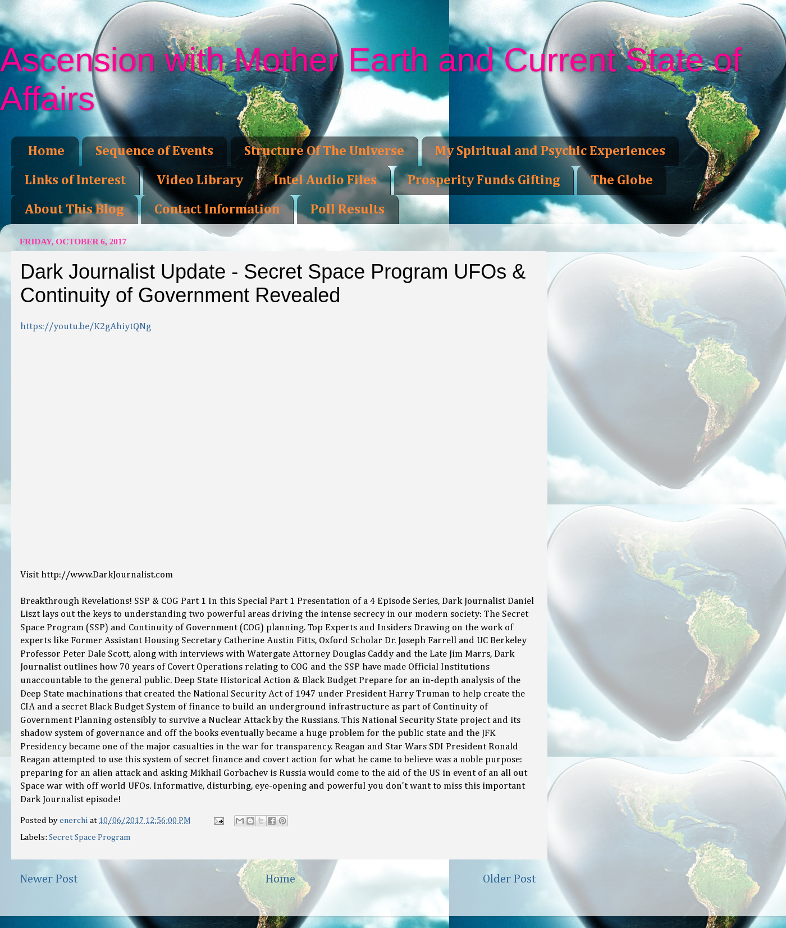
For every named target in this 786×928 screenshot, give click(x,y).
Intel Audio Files (325, 180)
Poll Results (347, 209)
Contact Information (217, 209)
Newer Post (49, 879)
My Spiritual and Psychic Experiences (550, 151)
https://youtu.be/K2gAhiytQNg (85, 326)
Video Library (200, 180)
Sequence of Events (154, 151)
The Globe (622, 180)
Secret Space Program (90, 837)
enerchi (75, 820)
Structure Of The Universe (324, 151)
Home (46, 151)
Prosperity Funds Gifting (484, 180)
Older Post (509, 879)
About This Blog (74, 209)
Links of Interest (75, 180)
